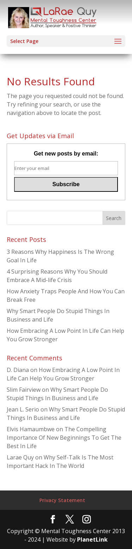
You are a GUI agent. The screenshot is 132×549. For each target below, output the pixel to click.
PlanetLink (92, 539)
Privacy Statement (62, 500)
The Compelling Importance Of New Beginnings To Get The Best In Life (64, 437)
